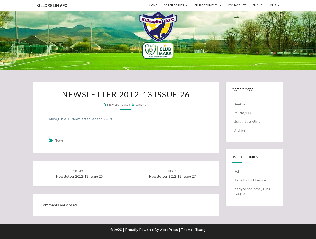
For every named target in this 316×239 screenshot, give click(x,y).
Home (153, 5)
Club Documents (206, 5)
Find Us (257, 5)
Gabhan (142, 104)
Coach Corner (174, 5)
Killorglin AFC (51, 5)
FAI (236, 171)
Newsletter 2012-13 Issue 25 (79, 174)
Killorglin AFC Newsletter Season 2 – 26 (81, 118)
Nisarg (200, 229)
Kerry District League (250, 180)
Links (272, 5)
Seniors (240, 104)
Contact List (237, 5)
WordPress (169, 229)
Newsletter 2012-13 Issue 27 (172, 174)
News (59, 140)
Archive (239, 130)
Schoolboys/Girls (247, 121)
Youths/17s (242, 113)
